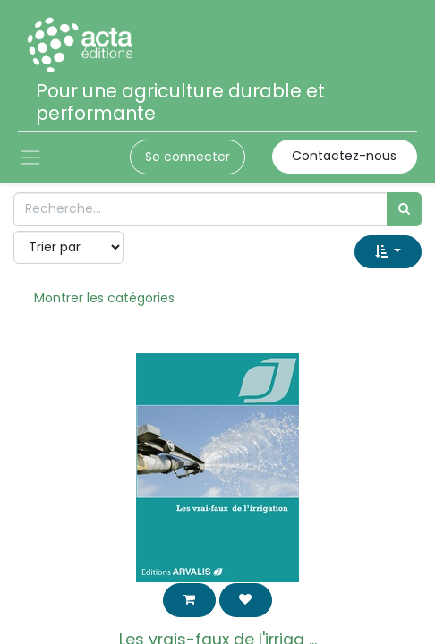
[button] (388, 251)
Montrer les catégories (104, 298)
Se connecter (187, 156)
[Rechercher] (404, 208)
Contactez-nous (344, 156)
